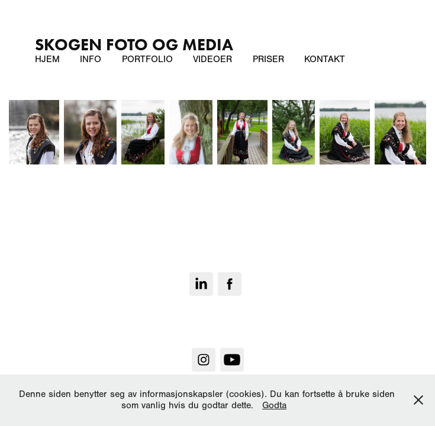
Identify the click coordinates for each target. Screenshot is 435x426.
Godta (274, 405)
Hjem (47, 59)
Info (90, 59)
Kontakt (324, 59)
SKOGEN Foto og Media (134, 44)
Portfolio (147, 59)
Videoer (212, 59)
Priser (268, 59)
